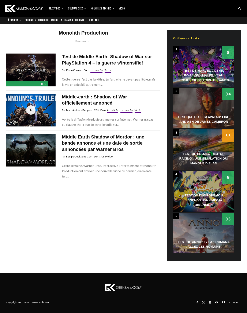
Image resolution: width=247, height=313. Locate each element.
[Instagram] (210, 302)
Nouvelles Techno (101, 8)
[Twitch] (223, 302)
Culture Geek (75, 8)
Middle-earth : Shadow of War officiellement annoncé (94, 100)
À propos (13, 20)
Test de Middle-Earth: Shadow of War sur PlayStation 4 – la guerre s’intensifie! (107, 59)
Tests (108, 70)
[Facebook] (197, 302)
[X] (203, 302)
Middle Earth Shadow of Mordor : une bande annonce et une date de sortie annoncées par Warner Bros (103, 143)
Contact (94, 20)
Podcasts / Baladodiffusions (41, 20)
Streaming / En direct (73, 20)
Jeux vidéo (54, 8)
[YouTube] (216, 302)
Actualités (112, 110)
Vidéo (122, 8)
